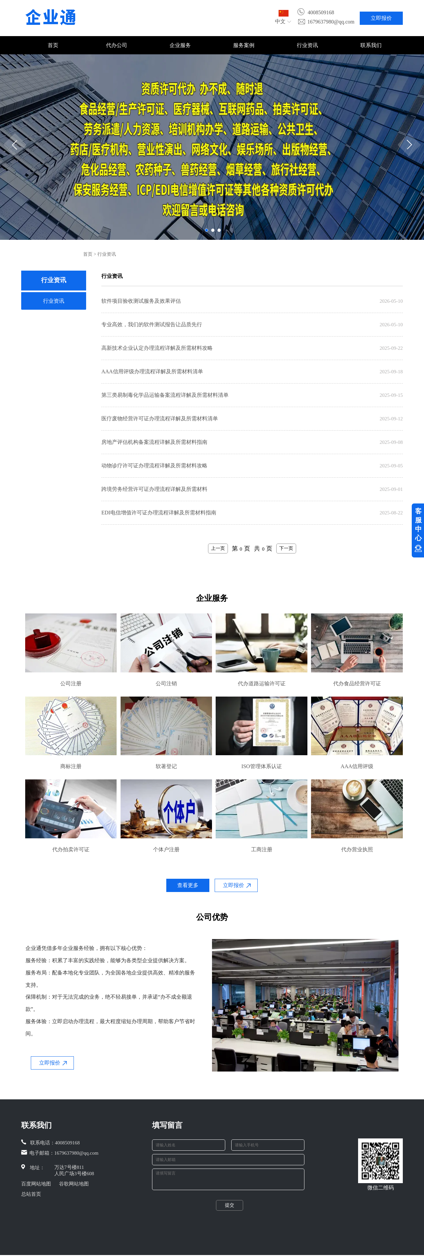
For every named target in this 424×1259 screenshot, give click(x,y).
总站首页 (31, 1194)
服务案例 (243, 45)
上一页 (218, 548)
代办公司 (116, 45)
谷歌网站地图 (74, 1183)
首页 (53, 45)
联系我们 (371, 45)
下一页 (286, 548)
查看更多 (187, 885)
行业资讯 (307, 45)
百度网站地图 (36, 1183)
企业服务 (180, 45)
